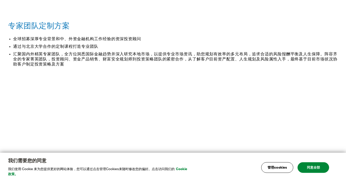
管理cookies (277, 168)
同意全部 (313, 168)
